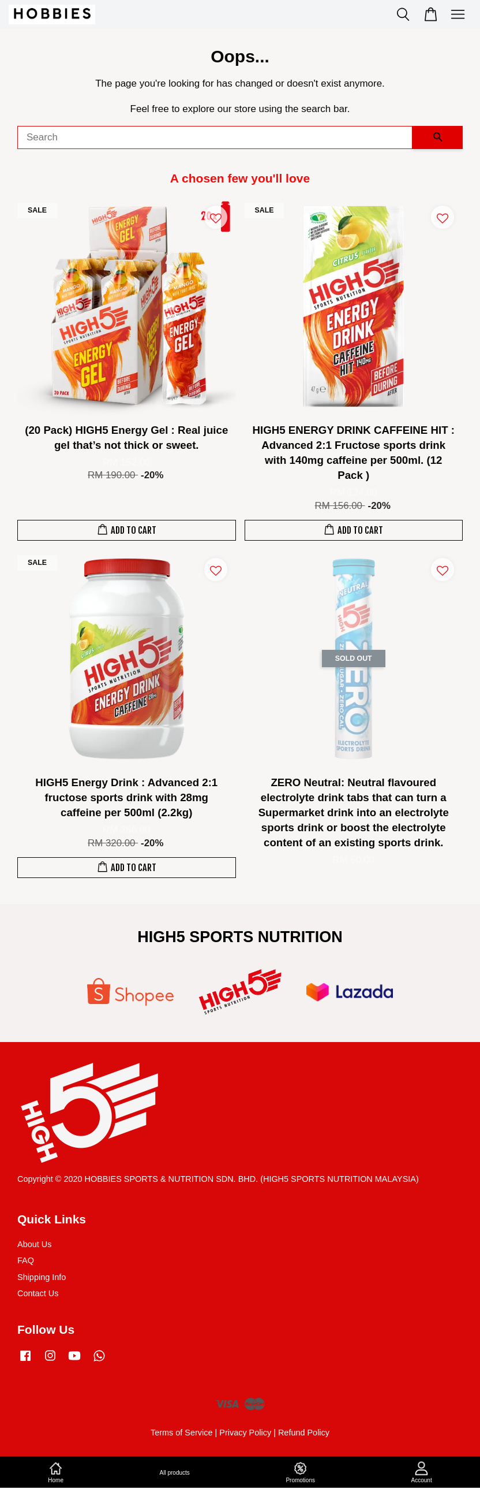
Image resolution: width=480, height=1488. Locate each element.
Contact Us (37, 1293)
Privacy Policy (245, 1432)
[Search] (214, 137)
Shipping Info (41, 1277)
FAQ (25, 1260)
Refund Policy (303, 1432)
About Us (34, 1244)
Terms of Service (182, 1432)
